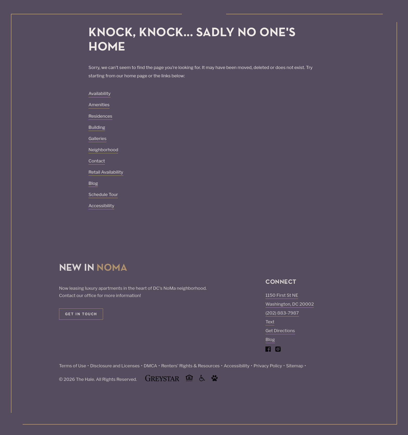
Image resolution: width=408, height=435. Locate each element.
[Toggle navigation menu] (392, 14)
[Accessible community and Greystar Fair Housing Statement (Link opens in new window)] (202, 379)
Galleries (97, 138)
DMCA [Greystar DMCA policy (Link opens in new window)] (150, 365)
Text (269, 321)
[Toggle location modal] (16, 419)
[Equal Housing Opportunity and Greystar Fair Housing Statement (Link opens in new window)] (189, 380)
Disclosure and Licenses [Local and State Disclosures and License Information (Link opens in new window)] (114, 365)
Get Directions (280, 330)
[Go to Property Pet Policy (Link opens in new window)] (214, 379)
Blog (93, 183)
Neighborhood (103, 149)
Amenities (99, 104)
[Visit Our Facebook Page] (268, 350)
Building (96, 127)
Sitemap (294, 365)
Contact (96, 160)
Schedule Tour (103, 194)
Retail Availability (105, 172)
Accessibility (101, 205)
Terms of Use (72, 365)
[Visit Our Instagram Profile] (278, 350)
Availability (99, 93)
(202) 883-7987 (282, 313)
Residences (100, 116)
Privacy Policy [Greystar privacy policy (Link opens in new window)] (267, 365)
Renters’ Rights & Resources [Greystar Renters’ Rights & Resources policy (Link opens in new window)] (190, 365)
